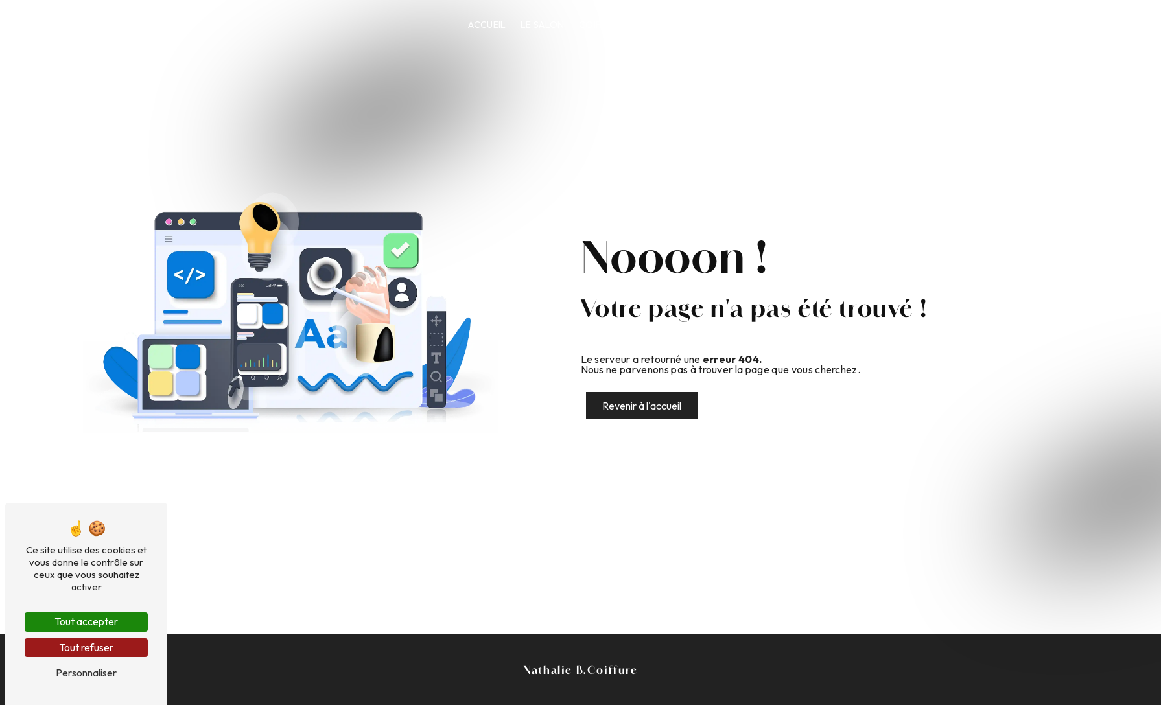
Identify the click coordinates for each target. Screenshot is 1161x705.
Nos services (719, 24)
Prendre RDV (1093, 24)
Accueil (487, 24)
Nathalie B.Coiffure (72, 25)
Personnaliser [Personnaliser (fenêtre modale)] (86, 672)
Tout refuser (86, 647)
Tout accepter (86, 621)
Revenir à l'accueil (641, 405)
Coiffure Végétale (625, 24)
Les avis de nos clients (918, 24)
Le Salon (543, 24)
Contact (1012, 24)
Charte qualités (806, 24)
